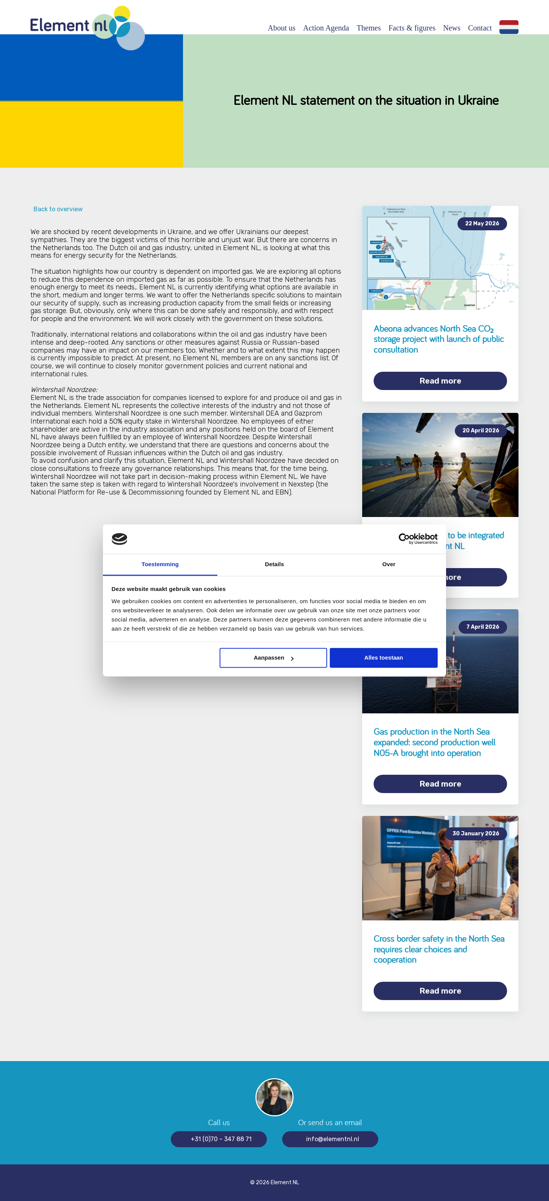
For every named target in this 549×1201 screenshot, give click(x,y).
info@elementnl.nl (332, 1139)
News (452, 28)
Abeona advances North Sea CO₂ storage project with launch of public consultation (439, 339)
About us (281, 28)
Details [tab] (274, 564)
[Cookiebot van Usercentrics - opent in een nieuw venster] (404, 539)
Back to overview (56, 209)
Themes (369, 28)
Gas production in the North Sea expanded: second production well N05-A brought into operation (434, 742)
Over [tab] (389, 564)
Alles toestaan (383, 658)
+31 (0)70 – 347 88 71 (221, 1139)
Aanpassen (274, 658)
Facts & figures (411, 28)
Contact (480, 28)
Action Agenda (326, 28)
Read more (440, 380)
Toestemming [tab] (160, 564)
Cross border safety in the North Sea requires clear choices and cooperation (439, 949)
